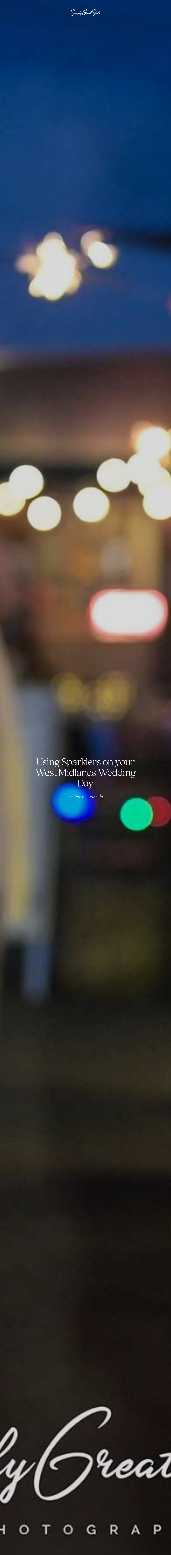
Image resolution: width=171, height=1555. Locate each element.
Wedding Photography (85, 796)
